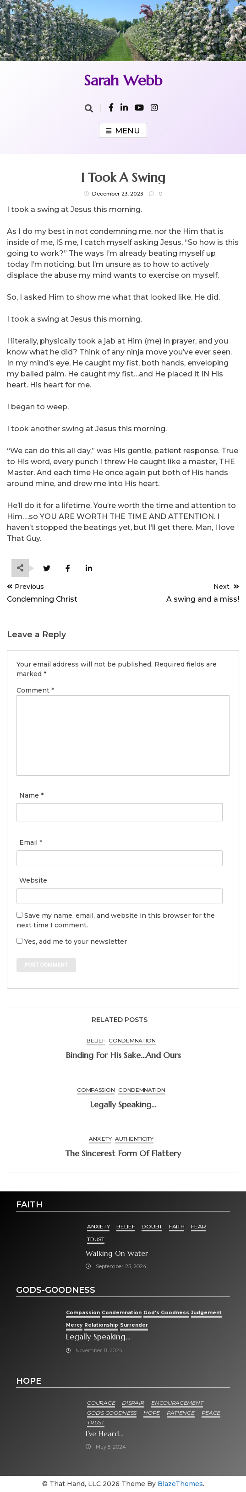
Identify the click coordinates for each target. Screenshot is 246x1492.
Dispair (133, 1402)
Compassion (96, 1089)
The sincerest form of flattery (123, 1153)
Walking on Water (117, 1253)
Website (33, 880)
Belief (96, 1040)
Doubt (152, 1226)
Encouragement (177, 1402)
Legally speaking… (123, 1104)
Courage (101, 1402)
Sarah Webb (123, 80)
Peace (211, 1412)
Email (30, 842)
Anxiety (100, 1138)
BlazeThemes (180, 1484)
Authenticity (134, 1138)
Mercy (74, 1325)
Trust (95, 1239)
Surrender (134, 1325)
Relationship (101, 1325)
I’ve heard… (104, 1433)
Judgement (206, 1313)
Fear (198, 1226)
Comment (35, 690)
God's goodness (166, 1313)
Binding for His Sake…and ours (123, 1055)
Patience (181, 1412)
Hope (151, 1412)
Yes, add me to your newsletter (71, 941)
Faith (177, 1226)
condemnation (132, 1040)
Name (31, 795)
